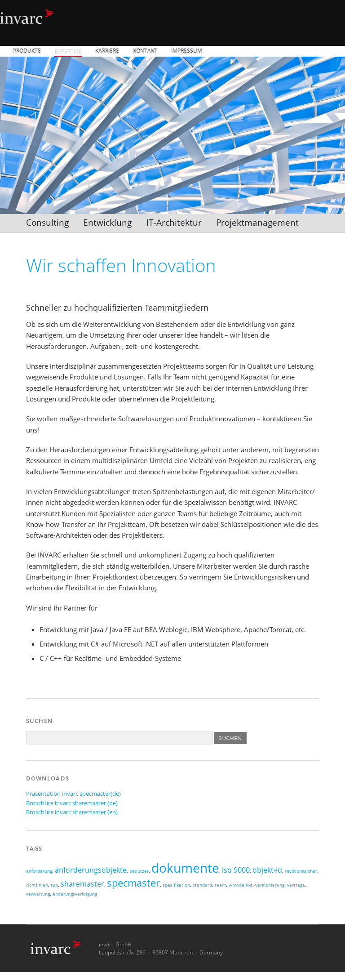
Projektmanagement (257, 222)
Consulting (47, 222)
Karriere (107, 51)
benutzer (139, 871)
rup (54, 885)
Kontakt (145, 51)
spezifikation (176, 885)
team (220, 885)
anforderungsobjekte (91, 870)
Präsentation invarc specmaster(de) (73, 793)
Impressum (186, 51)
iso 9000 (236, 870)
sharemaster (82, 884)
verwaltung (38, 894)
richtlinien (37, 885)
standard (202, 885)
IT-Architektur (174, 222)
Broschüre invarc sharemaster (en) (72, 812)
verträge (296, 885)
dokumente (185, 867)
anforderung (39, 871)
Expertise (68, 51)
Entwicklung (107, 222)
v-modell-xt (240, 885)
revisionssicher (301, 871)
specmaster (133, 882)
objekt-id (267, 870)
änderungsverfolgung (75, 894)
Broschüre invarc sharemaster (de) (72, 803)
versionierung (269, 885)
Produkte (27, 51)
